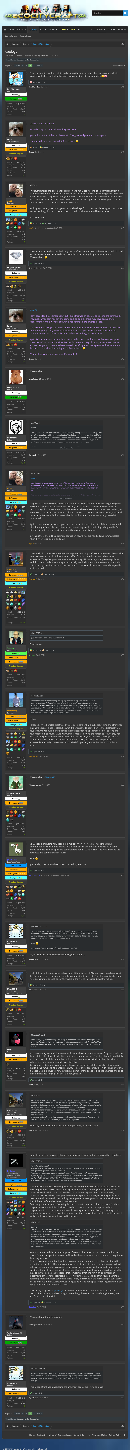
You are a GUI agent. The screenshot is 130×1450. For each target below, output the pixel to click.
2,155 (23, 905)
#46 (122, 379)
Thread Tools (119, 66)
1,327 (23, 760)
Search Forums (11, 36)
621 (24, 404)
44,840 (23, 1019)
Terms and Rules (99, 1435)
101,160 (22, 617)
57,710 (23, 829)
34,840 (23, 961)
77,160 (23, 1223)
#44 (122, 268)
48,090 (23, 295)
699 (24, 1350)
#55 (122, 990)
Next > (39, 65)
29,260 (23, 109)
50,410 (23, 167)
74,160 (23, 762)
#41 (122, 87)
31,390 (23, 1353)
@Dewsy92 (49, 777)
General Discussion (23, 55)
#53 (122, 875)
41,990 (23, 457)
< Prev (17, 65)
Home (32, 1435)
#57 (122, 1130)
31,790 (23, 1073)
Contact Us (41, 1435)
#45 (122, 359)
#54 (122, 959)
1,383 (23, 292)
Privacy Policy (115, 1435)
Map (73, 29)
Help (88, 1435)
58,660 (23, 680)
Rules (52, 29)
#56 (122, 1084)
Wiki (42, 29)
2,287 (23, 677)
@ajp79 (33, 309)
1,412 (23, 234)
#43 (122, 228)
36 (24, 106)
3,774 (23, 1220)
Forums (33, 29)
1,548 (23, 165)
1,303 (23, 1016)
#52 (122, 785)
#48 (122, 544)
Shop (63, 29)
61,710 (23, 908)
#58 (122, 1307)
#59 (122, 1324)
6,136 (23, 614)
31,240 (23, 407)
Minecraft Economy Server (60, 1435)
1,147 (23, 958)
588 (24, 1071)
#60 (122, 1398)
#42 (122, 152)
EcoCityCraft (17, 29)
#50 (122, 655)
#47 (122, 455)
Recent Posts (25, 36)
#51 (122, 756)
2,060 (23, 455)
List (44, 82)
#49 (122, 579)
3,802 (23, 826)
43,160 (23, 237)
